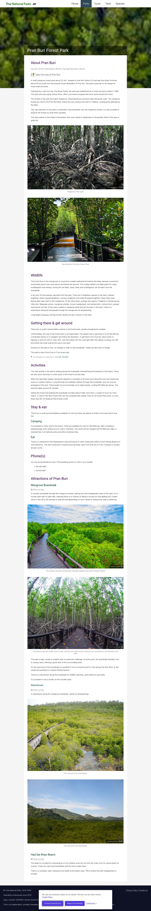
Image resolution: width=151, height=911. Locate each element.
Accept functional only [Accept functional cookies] (52, 903)
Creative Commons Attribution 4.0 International (121, 187)
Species (120, 3)
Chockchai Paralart (114, 647)
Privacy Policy (131, 890)
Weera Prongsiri (115, 566)
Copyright (122, 566)
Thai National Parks (21, 5)
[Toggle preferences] (91, 903)
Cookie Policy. (47, 897)
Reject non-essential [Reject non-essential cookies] (74, 903)
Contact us (143, 890)
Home (75, 3)
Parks (86, 3)
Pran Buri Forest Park (48, 50)
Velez (118, 769)
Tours (97, 3)
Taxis (108, 3)
